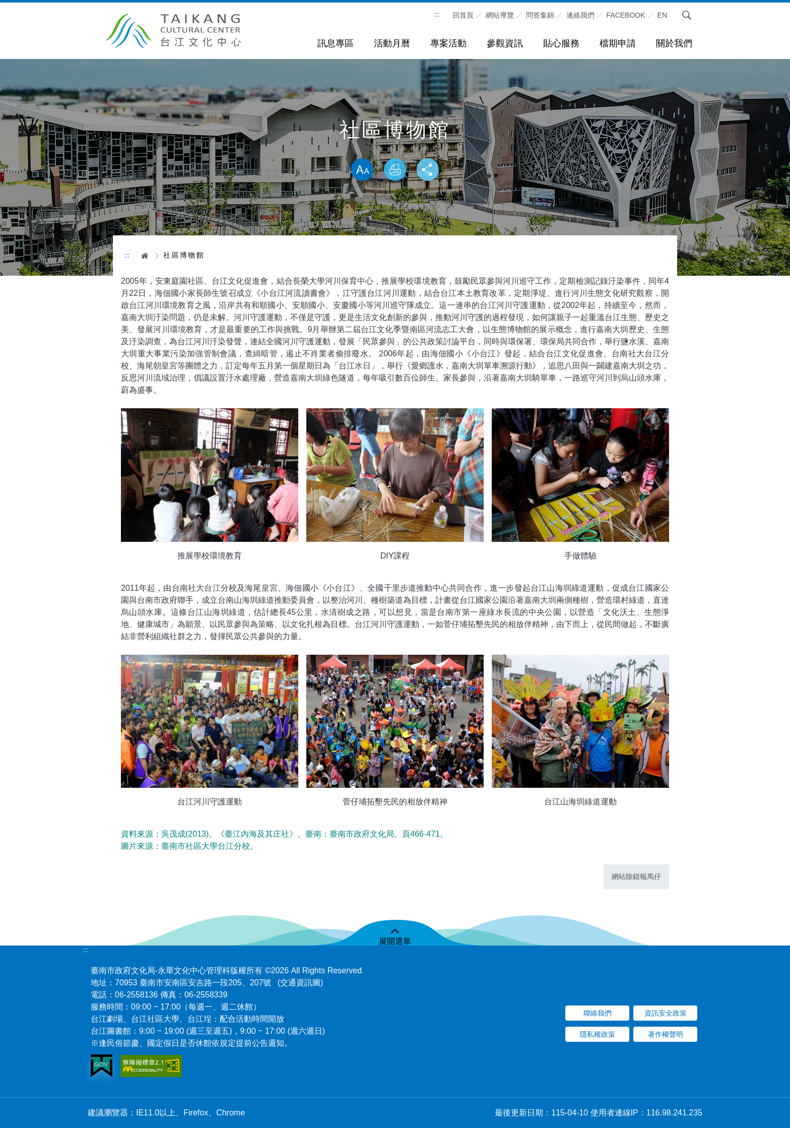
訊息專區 (335, 43)
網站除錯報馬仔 (636, 876)
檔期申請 (618, 43)
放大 (361, 170)
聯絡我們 (597, 1013)
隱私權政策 (597, 1034)
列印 (395, 170)
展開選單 (395, 941)
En (662, 15)
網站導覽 (500, 15)
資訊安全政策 (665, 1013)
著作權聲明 (665, 1034)
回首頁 (463, 15)
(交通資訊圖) (300, 982)
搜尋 (686, 15)
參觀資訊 (505, 43)
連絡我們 (580, 15)
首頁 (141, 255)
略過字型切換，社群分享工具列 (395, 148)
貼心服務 (561, 43)
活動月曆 (392, 43)
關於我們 (674, 43)
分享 (429, 170)
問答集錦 (540, 15)
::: (437, 14)
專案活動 (448, 43)
